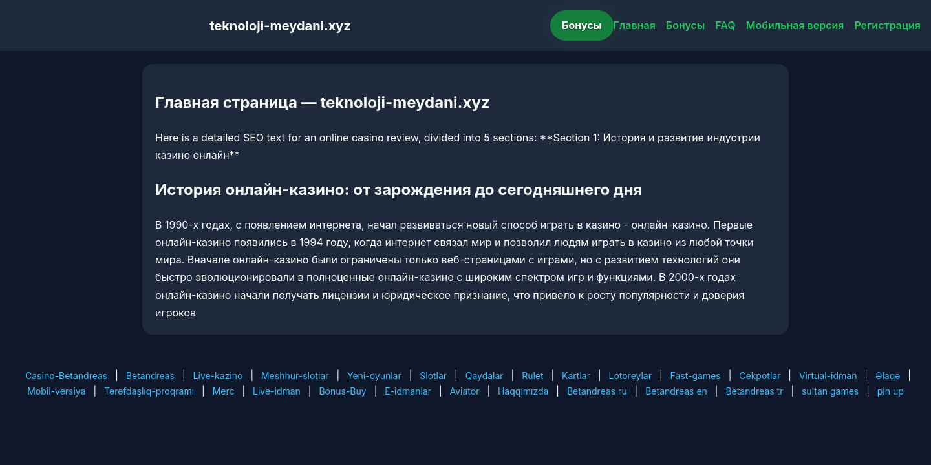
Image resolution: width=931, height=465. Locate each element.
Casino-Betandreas (66, 375)
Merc (224, 391)
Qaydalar (485, 375)
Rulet (532, 375)
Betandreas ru (597, 391)
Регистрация (887, 25)
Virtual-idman (828, 375)
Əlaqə (887, 375)
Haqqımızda (523, 391)
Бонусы (582, 25)
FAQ (725, 25)
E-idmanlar (408, 391)
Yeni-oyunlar (374, 375)
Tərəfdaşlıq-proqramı (149, 391)
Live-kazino (218, 375)
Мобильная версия (795, 25)
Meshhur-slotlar (294, 375)
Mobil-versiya (56, 391)
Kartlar (576, 375)
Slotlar (433, 375)
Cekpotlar (759, 375)
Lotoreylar (630, 375)
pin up (890, 391)
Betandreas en (676, 391)
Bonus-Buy (342, 391)
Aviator (465, 391)
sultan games (830, 391)
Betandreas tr (754, 391)
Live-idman (277, 391)
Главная (635, 25)
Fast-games (695, 375)
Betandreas (150, 375)
